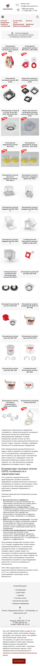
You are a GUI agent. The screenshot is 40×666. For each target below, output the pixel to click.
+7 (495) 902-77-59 (29, 11)
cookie (27, 631)
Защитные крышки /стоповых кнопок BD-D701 (29, 80)
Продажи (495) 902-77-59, (20, 621)
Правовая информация (21, 603)
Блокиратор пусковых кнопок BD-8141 (29, 401)
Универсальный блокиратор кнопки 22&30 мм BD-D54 (30, 241)
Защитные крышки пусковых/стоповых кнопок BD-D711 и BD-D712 (29, 113)
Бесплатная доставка (20, 601)
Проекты (4, 24)
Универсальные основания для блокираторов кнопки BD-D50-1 (10, 274)
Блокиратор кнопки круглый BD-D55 (10, 369)
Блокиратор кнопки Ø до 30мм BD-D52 (29, 272)
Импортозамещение (22, 26)
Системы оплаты (21, 598)
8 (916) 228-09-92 (20, 622)
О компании (5, 26)
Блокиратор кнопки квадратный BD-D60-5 (10, 209)
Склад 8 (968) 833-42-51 (20, 624)
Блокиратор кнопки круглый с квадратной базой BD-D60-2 (10, 177)
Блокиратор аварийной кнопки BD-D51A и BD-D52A (30, 48)
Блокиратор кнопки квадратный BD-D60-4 (29, 209)
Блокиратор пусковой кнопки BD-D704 (10, 80)
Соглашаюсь (19, 661)
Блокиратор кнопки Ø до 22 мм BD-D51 (10, 305)
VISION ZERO (20, 592)
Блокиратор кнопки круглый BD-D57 (10, 337)
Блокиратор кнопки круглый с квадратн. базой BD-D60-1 (30, 177)
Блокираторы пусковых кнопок (21, 37)
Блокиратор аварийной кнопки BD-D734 (10, 144)
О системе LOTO (17, 22)
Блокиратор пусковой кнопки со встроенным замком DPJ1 (10, 48)
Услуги (29, 21)
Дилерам (30, 24)
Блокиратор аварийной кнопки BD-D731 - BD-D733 (29, 144)
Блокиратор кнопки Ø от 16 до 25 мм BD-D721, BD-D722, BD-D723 (10, 113)
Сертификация (20, 590)
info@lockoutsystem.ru (29, 6)
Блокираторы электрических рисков (21, 35)
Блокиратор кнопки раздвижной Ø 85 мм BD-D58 (29, 305)
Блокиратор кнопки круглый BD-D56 (30, 337)
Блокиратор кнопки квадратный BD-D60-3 (10, 241)
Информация (19, 24)
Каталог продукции (5, 22)
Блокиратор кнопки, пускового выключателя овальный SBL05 (10, 403)
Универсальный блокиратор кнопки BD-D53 (30, 370)
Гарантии (20, 595)
